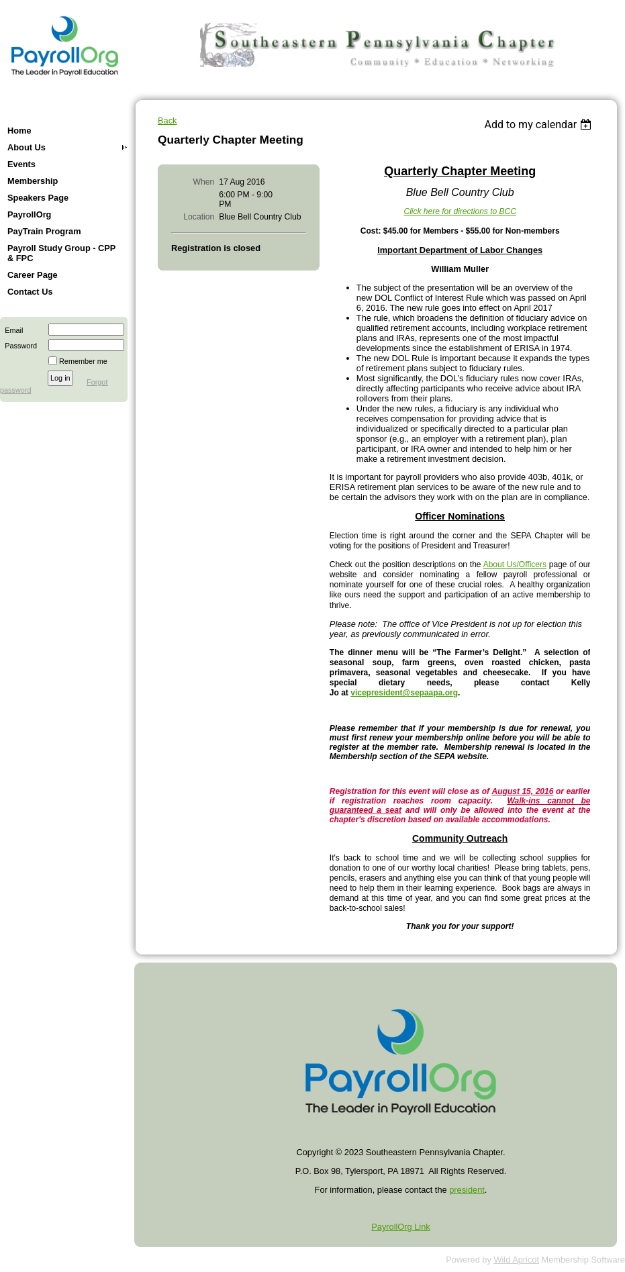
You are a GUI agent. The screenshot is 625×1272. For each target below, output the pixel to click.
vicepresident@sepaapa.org (404, 692)
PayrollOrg (29, 214)
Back (167, 120)
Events (21, 164)
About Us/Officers (514, 564)
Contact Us (30, 292)
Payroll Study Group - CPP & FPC (61, 253)
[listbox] (539, 124)
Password (18, 346)
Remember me (83, 361)
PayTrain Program (44, 231)
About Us (26, 147)
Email (11, 330)
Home (19, 131)
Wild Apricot (516, 1260)
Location (198, 217)
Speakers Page (37, 198)
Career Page (32, 275)
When (204, 182)
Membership (32, 181)
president (467, 1190)
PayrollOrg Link (400, 1227)
